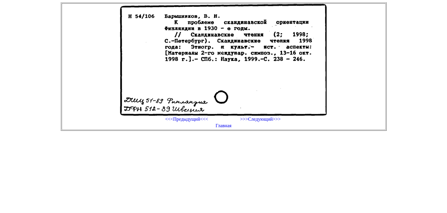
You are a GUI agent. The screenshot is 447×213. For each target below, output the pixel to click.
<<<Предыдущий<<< (186, 119)
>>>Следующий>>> (260, 119)
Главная (224, 125)
